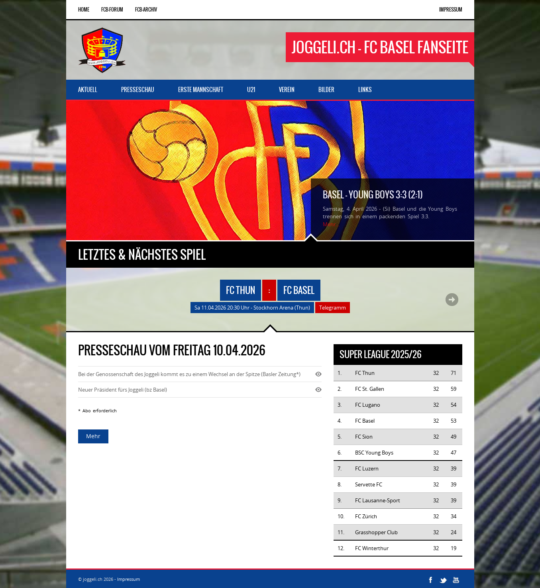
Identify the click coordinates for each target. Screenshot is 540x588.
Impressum (450, 9)
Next (452, 299)
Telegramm (332, 307)
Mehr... (331, 224)
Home (83, 9)
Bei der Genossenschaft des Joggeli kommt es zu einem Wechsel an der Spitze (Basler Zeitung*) (189, 374)
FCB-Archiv (146, 9)
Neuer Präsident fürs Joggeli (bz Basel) (122, 389)
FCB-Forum (112, 9)
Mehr (93, 436)
